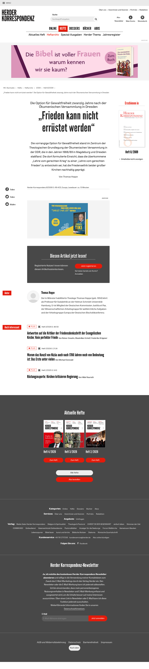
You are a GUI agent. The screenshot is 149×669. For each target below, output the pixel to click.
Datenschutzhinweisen (74, 609)
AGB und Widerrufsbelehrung (51, 642)
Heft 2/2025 (44, 370)
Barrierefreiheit (90, 642)
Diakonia (91, 533)
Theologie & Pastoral (76, 524)
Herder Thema (92, 34)
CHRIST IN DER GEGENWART (99, 524)
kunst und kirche (63, 533)
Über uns (102, 10)
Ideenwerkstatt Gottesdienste (50, 529)
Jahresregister (111, 34)
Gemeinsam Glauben (128, 529)
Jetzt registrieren (88, 266)
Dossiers (74, 28)
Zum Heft (53, 460)
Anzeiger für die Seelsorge (89, 529)
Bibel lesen (49, 533)
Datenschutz (74, 642)
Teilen (12, 189)
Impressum (106, 642)
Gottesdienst (31, 529)
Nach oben (74, 648)
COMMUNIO (18, 529)
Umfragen (80, 519)
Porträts (133, 10)
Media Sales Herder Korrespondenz (30, 524)
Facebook (83, 544)
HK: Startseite (8, 88)
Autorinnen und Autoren (118, 10)
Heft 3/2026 (44, 327)
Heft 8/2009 (48, 88)
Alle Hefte (74, 473)
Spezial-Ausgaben (71, 34)
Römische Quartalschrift (108, 533)
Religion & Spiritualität (57, 524)
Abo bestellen (74, 479)
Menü (8, 3)
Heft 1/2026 (44, 349)
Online (53, 28)
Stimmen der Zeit (133, 524)
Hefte (63, 28)
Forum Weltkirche (110, 529)
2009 (38, 88)
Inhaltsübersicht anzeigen (132, 159)
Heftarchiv (53, 34)
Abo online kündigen (101, 538)
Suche (54, 14)
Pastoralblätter (71, 529)
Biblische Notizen (79, 533)
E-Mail (44, 614)
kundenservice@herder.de (79, 538)
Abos (97, 28)
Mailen (13, 204)
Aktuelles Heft (37, 34)
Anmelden (79, 274)
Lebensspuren (37, 533)
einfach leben (119, 524)
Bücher (87, 28)
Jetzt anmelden (97, 618)
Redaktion (143, 10)
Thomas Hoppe (70, 176)
